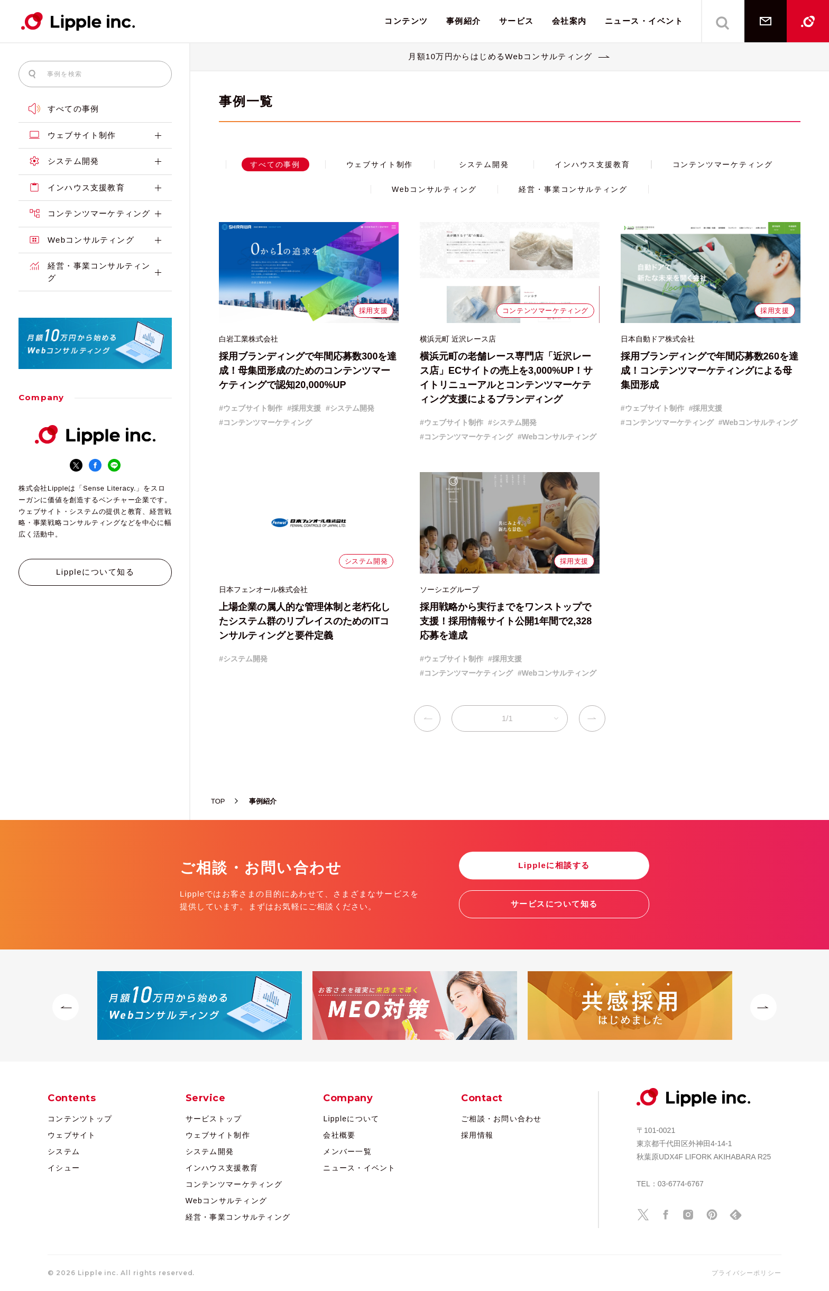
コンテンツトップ (80, 1118)
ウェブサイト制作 (95, 136)
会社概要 (339, 1135)
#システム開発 (350, 408)
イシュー (64, 1168)
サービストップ (214, 1118)
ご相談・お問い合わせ (501, 1118)
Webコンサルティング (95, 240)
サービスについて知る (554, 903)
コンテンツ (406, 20)
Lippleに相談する (554, 865)
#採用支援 (304, 408)
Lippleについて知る (95, 571)
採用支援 (373, 311)
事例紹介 (463, 20)
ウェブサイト (72, 1135)
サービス (516, 20)
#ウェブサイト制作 (250, 408)
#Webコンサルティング (557, 436)
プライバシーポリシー (746, 1273)
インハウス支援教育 (95, 188)
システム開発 (95, 161)
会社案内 (569, 20)
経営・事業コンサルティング (95, 272)
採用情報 (477, 1135)
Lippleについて (351, 1118)
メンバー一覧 (347, 1151)
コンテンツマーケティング (95, 214)
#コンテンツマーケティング (265, 422)
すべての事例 (64, 108)
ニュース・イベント (644, 20)
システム (64, 1151)
